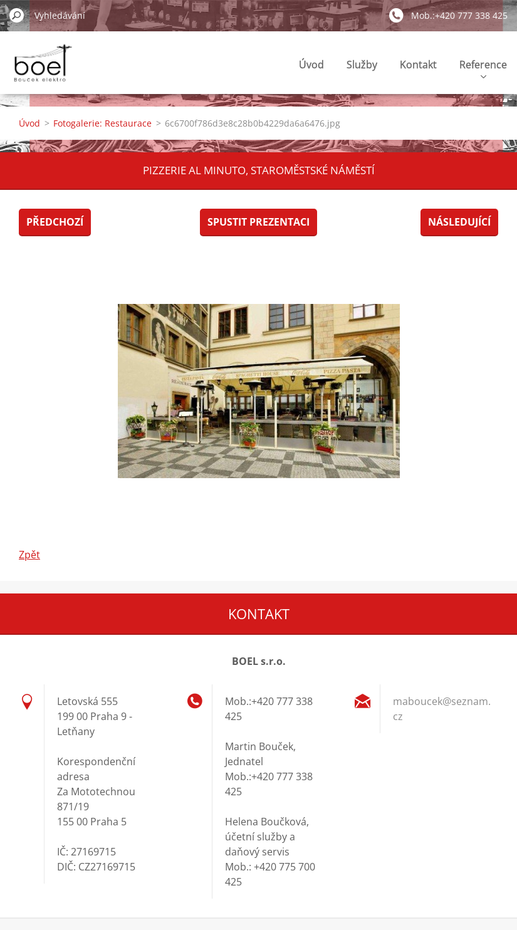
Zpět (29, 555)
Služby (362, 64)
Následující (459, 222)
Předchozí (54, 222)
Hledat (16, 15)
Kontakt (418, 64)
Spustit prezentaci (258, 222)
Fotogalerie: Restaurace (102, 123)
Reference (483, 68)
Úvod (311, 64)
